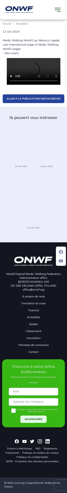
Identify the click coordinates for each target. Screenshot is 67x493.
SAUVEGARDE (33, 419)
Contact (33, 352)
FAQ (38, 448)
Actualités (22, 23)
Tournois (33, 310)
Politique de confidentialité (32, 457)
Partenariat (12, 452)
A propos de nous (33, 296)
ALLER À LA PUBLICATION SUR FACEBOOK (33, 98)
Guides (33, 324)
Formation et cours (33, 303)
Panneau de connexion (33, 345)
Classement (33, 331)
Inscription (34, 338)
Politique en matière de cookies (40, 452)
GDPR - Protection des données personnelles (32, 461)
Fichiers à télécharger (19, 448)
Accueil (7, 23)
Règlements (50, 448)
